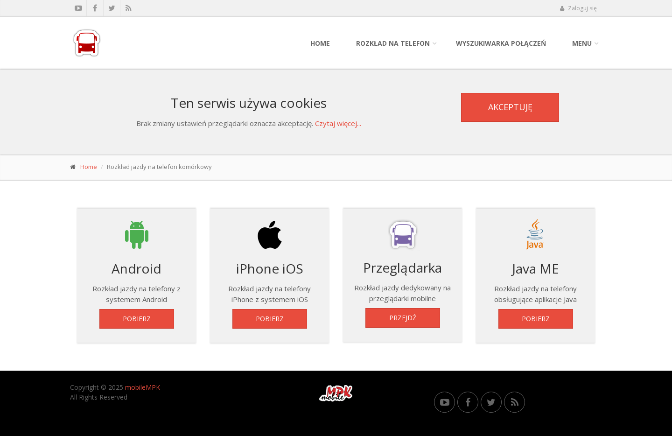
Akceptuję (510, 107)
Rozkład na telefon (393, 43)
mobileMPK (142, 387)
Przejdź (402, 317)
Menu (582, 43)
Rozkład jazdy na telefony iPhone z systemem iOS (269, 261)
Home (320, 43)
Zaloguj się (578, 8)
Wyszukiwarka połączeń (501, 43)
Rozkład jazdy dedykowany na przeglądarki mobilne (402, 260)
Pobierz (137, 318)
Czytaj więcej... (338, 123)
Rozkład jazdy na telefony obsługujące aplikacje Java (535, 261)
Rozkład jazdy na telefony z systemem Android (136, 261)
